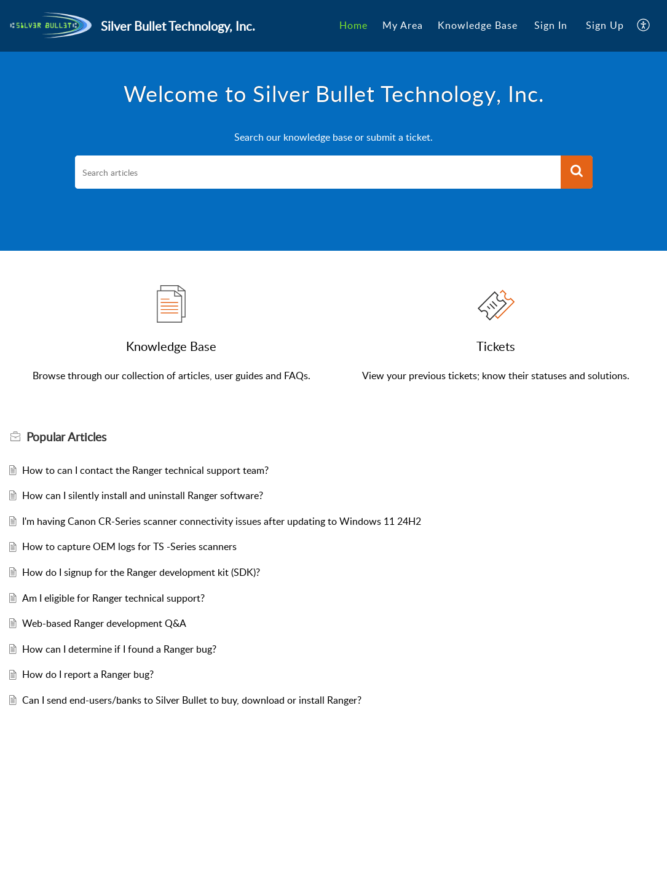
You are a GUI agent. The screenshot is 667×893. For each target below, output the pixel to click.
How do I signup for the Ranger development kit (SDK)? (141, 572)
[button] (644, 26)
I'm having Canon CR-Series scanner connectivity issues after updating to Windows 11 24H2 (221, 521)
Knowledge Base (478, 25)
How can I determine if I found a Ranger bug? (119, 649)
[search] (318, 172)
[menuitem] (353, 26)
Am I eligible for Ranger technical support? (113, 598)
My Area (402, 25)
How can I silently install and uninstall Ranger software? (142, 495)
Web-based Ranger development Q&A (104, 623)
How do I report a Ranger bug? (88, 674)
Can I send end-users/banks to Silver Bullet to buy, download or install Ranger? (191, 700)
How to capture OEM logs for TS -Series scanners (129, 546)
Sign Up (605, 25)
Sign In (550, 25)
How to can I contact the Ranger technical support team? (145, 470)
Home (353, 25)
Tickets (495, 346)
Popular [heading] (66, 437)
